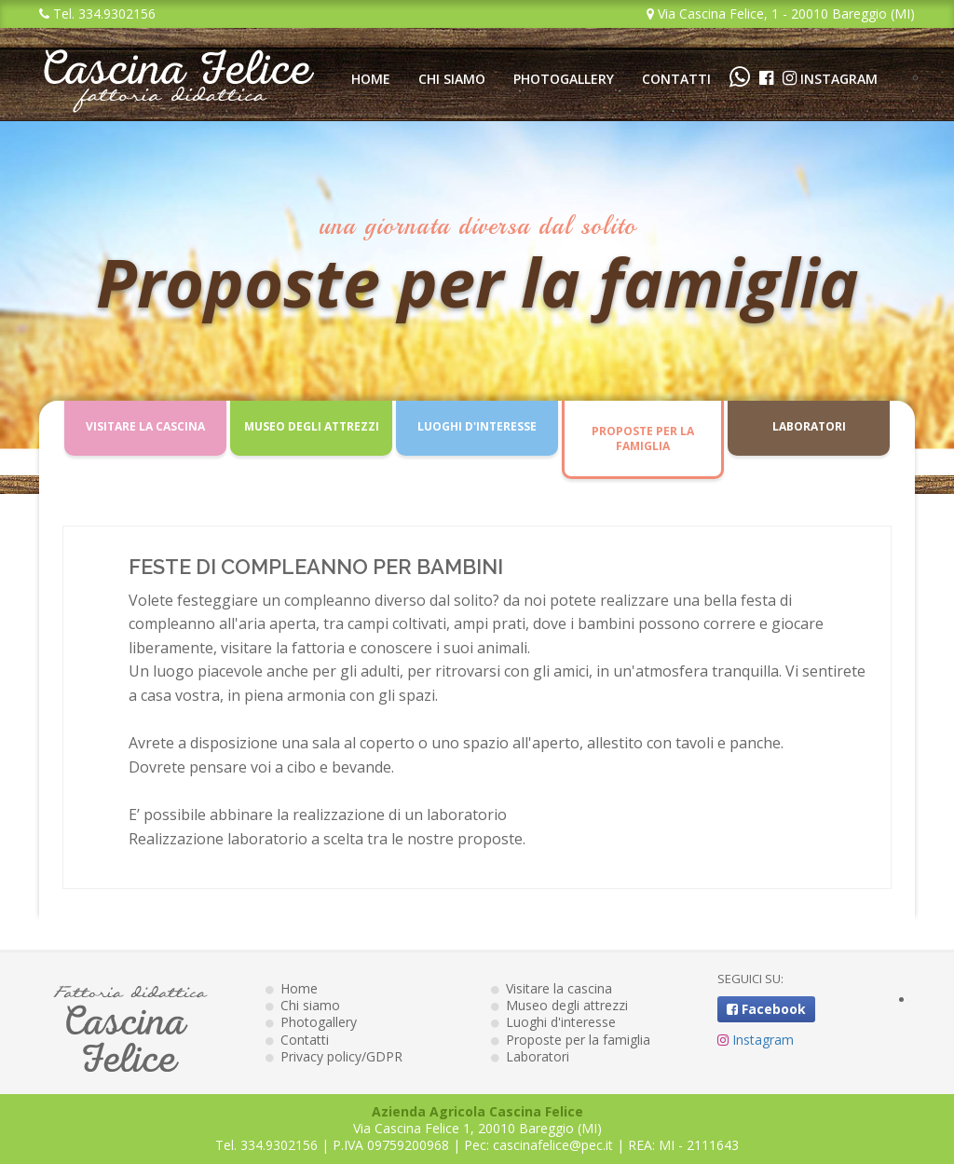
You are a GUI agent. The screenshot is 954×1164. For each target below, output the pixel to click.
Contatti (676, 79)
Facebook (766, 1009)
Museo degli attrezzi (311, 426)
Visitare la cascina (145, 426)
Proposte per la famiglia (643, 438)
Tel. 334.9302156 (97, 13)
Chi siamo (451, 79)
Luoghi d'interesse (477, 426)
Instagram (830, 79)
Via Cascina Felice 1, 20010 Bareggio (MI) (477, 1128)
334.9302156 (279, 1145)
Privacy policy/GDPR (334, 1056)
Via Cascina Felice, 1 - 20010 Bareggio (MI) (781, 13)
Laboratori (809, 426)
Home (370, 79)
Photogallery (563, 79)
